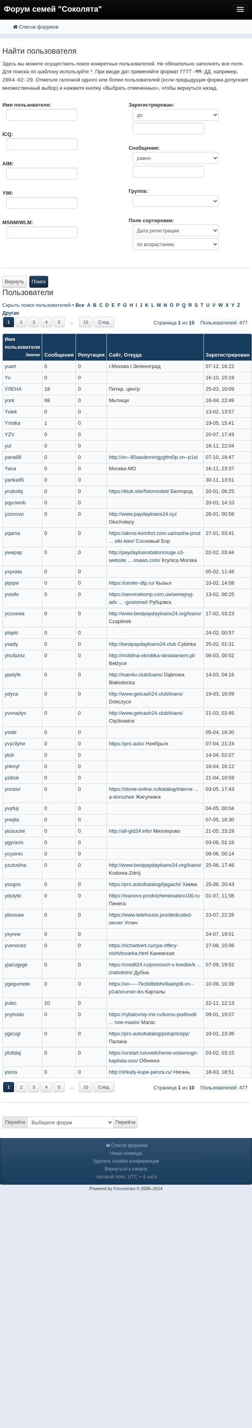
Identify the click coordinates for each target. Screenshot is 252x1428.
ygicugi (12, 1034)
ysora (11, 1072)
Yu (8, 378)
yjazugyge (16, 965)
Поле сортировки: (151, 220)
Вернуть (14, 282)
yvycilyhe (15, 744)
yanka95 (14, 480)
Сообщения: (144, 148)
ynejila (12, 820)
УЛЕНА (13, 389)
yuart (10, 366)
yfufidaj (13, 1053)
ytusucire (15, 831)
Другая (10, 313)
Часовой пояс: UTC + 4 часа (126, 1177)
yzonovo (14, 514)
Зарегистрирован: (152, 105)
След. (104, 322)
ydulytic (13, 896)
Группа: (138, 191)
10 (85, 322)
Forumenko (124, 1188)
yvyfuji (12, 808)
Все (80, 305)
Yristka (12, 423)
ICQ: (7, 134)
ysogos (13, 884)
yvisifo (12, 594)
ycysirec (14, 854)
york (9, 400)
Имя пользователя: (26, 105)
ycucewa (15, 613)
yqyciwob (15, 503)
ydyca (11, 694)
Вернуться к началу (125, 1169)
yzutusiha (15, 865)
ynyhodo (14, 1014)
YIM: (7, 193)
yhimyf (12, 766)
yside (10, 732)
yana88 (13, 457)
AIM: (7, 164)
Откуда (133, 355)
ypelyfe (13, 675)
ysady (11, 644)
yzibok (12, 778)
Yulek (11, 412)
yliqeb (11, 633)
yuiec (10, 1003)
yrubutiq (14, 491)
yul (8, 446)
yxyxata (13, 571)
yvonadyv (15, 713)
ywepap (13, 552)
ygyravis (14, 842)
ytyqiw (12, 583)
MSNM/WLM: (17, 222)
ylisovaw (14, 915)
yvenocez (15, 945)
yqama (12, 533)
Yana (10, 468)
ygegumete (17, 984)
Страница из (173, 323)
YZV (9, 434)
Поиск (39, 282)
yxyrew (12, 934)
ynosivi (12, 789)
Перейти (15, 1122)
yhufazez (15, 655)
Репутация (91, 355)
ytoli (9, 755)
